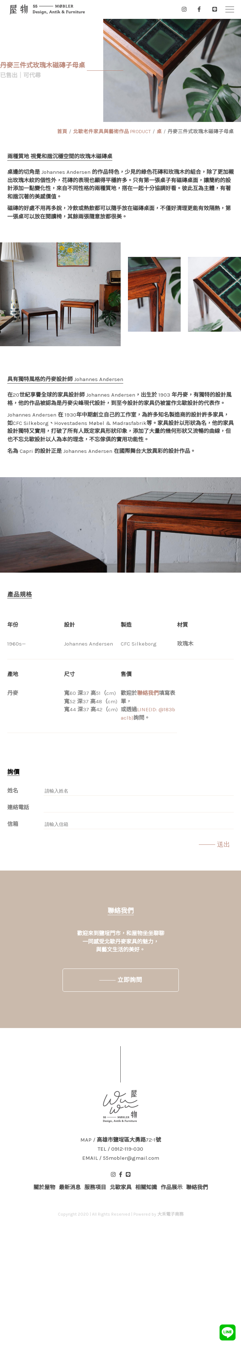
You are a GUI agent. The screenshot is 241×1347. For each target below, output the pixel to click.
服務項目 (95, 1187)
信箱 (12, 824)
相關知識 (146, 1187)
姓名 (12, 790)
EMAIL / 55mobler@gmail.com (120, 1158)
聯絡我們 (148, 693)
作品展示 (171, 1187)
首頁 (62, 131)
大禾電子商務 (170, 1214)
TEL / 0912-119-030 (120, 1149)
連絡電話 (18, 807)
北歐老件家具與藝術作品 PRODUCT (112, 131)
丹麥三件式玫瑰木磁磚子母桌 (201, 131)
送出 (223, 844)
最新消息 (70, 1187)
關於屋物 (44, 1187)
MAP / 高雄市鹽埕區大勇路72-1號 (120, 1140)
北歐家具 (121, 1187)
